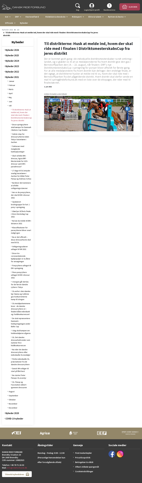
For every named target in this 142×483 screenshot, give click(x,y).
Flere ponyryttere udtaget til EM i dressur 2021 (20, 275)
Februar (12, 85)
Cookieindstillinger (84, 471)
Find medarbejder (83, 453)
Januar (11, 81)
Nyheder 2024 (12, 60)
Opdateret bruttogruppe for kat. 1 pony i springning (20, 204)
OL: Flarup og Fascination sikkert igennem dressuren (19, 385)
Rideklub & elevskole (55, 16)
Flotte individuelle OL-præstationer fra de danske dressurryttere (20, 362)
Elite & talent (94, 16)
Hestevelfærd (32, 16)
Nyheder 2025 (12, 55)
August (12, 391)
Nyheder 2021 (7, 29)
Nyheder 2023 (12, 66)
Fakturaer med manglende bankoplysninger (18, 149)
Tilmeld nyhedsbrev (17, 474)
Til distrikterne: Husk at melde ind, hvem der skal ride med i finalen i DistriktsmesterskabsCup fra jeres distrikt (21, 115)
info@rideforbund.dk (17, 467)
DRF (17, 16)
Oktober (12, 399)
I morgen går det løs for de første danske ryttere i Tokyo (20, 284)
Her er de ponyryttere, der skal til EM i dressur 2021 (21, 195)
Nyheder (24, 23)
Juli (18, 29)
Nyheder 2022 (12, 71)
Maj (10, 97)
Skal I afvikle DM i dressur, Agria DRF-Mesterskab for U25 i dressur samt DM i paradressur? (19, 161)
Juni (10, 101)
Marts (11, 89)
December (13, 408)
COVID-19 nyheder (14, 418)
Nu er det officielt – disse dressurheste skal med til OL (21, 240)
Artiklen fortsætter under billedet (55, 94)
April (10, 93)
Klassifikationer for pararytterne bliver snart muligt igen (21, 230)
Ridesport (77, 16)
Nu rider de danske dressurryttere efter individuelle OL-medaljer (20, 352)
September (13, 395)
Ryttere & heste (116, 16)
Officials (9, 23)
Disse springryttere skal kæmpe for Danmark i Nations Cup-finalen (21, 127)
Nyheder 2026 (12, 50)
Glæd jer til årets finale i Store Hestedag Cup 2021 (21, 214)
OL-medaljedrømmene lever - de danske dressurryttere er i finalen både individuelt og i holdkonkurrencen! (20, 308)
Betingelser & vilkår (84, 462)
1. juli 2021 (48, 87)
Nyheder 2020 (12, 413)
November (13, 403)
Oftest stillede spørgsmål (87, 466)
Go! (6, 16)
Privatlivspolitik (82, 457)
